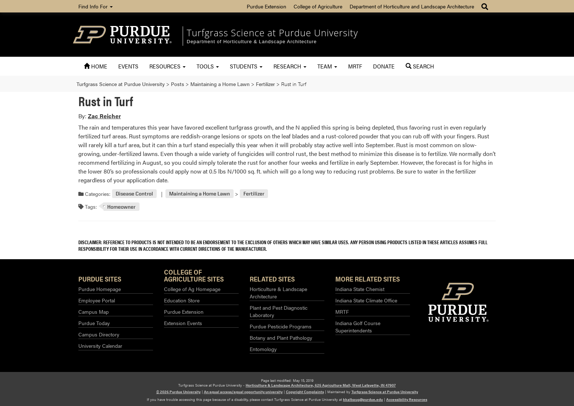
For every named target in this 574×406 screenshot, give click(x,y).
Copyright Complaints (305, 391)
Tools (208, 66)
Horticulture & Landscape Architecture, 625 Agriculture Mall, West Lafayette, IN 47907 (321, 385)
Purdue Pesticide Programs (281, 326)
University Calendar (100, 345)
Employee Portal (96, 300)
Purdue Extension (266, 6)
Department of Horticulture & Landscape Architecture (252, 41)
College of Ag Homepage (192, 289)
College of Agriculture (318, 6)
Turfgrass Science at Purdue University (272, 32)
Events (128, 66)
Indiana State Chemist (359, 289)
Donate (384, 66)
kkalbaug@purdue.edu (363, 399)
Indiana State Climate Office (366, 300)
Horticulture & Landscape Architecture (278, 292)
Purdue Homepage (99, 289)
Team (327, 66)
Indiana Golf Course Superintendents (357, 326)
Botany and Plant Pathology (281, 337)
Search (420, 66)
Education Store (182, 300)
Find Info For (95, 6)
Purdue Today (94, 323)
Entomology (263, 349)
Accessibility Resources (406, 399)
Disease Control (134, 193)
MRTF (355, 66)
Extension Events (183, 323)
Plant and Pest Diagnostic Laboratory (279, 311)
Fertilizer (253, 193)
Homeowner (121, 206)
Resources (167, 66)
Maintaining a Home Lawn (199, 193)
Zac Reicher (104, 116)
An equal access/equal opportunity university (243, 391)
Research (289, 66)
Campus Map (93, 311)
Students (246, 66)
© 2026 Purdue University (178, 391)
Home (95, 66)
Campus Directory (98, 334)
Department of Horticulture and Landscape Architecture (412, 6)
